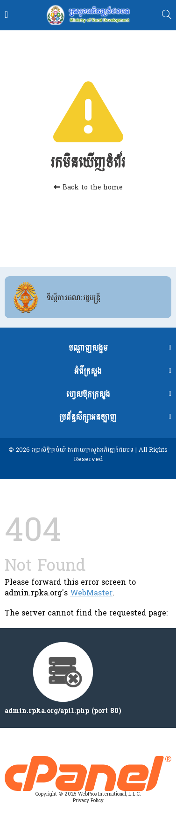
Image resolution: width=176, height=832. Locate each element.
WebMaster (91, 593)
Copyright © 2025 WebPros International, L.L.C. (88, 794)
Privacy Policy (88, 801)
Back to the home (88, 187)
